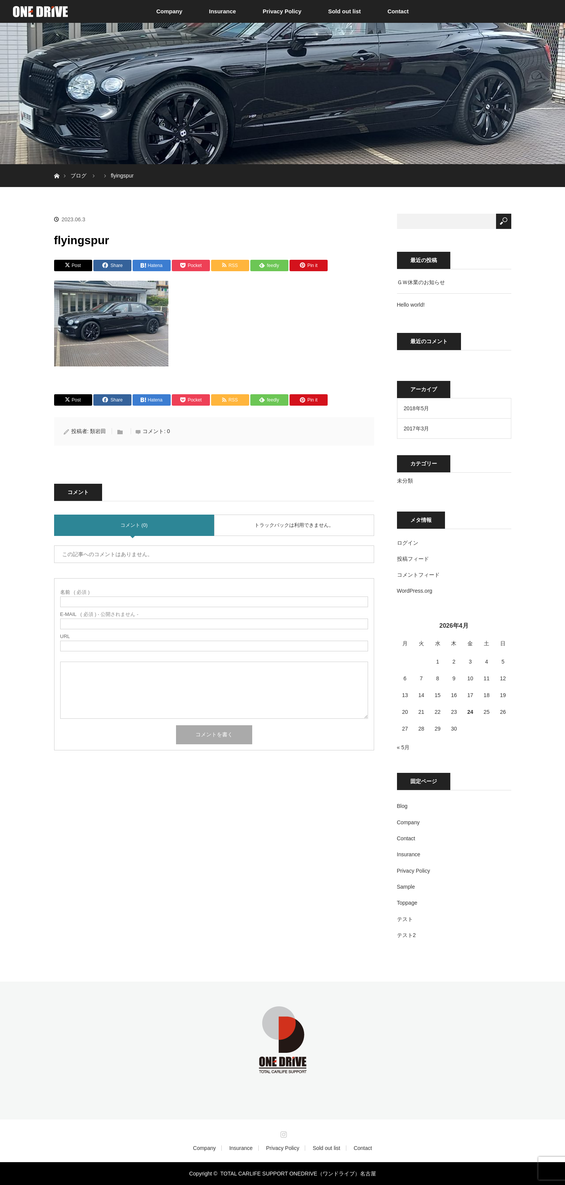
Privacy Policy (281, 11)
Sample (406, 887)
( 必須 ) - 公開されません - (99, 614)
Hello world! (411, 305)
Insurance (222, 11)
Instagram (282, 1133)
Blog (402, 806)
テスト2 (406, 935)
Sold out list (344, 11)
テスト (405, 919)
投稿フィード (413, 559)
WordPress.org (414, 591)
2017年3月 (416, 428)
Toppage (407, 903)
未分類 (405, 481)
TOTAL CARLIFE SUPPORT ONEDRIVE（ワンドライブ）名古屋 (298, 1174)
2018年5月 (416, 408)
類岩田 (98, 431)
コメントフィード (418, 575)
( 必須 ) (75, 592)
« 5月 (403, 747)
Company (169, 11)
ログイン (407, 543)
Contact (398, 11)
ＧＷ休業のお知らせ (421, 282)
